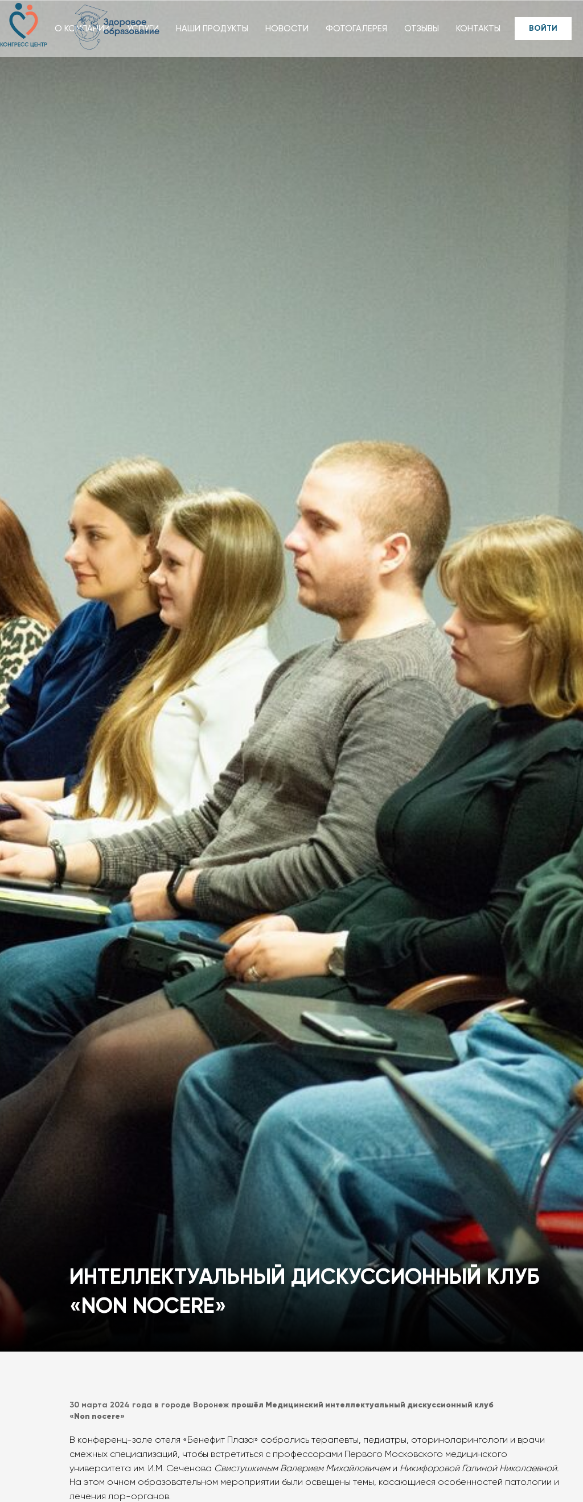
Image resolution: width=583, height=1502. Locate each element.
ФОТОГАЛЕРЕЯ (356, 28)
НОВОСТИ (287, 28)
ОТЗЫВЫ (421, 28)
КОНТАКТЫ (478, 28)
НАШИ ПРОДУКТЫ (212, 28)
